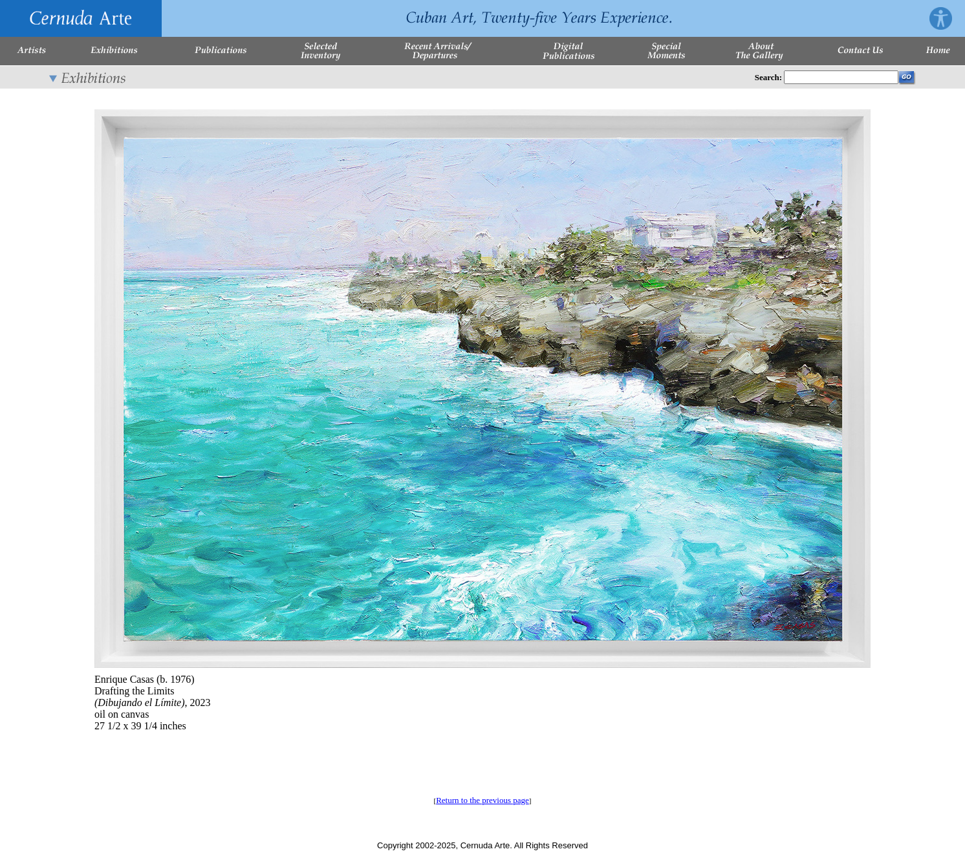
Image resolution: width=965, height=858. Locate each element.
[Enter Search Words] (841, 77)
